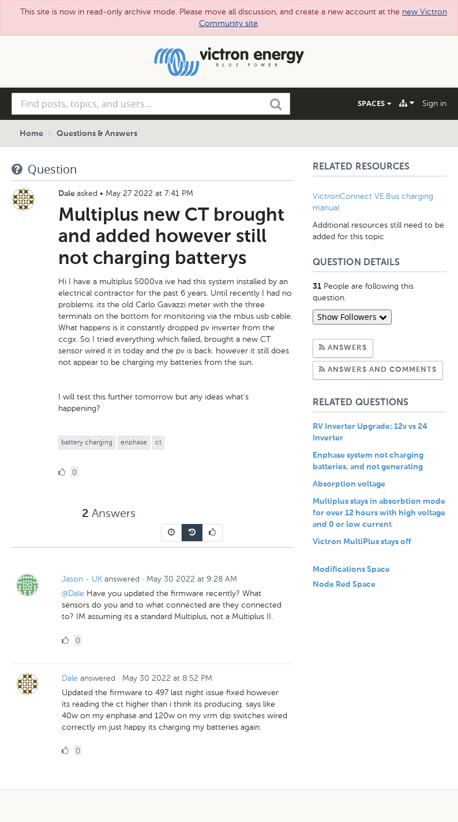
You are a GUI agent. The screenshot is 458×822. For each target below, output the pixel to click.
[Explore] (406, 103)
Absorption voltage (349, 484)
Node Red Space (344, 584)
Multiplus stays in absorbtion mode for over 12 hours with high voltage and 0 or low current (379, 513)
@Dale (74, 593)
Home (31, 134)
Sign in (434, 103)
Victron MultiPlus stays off (362, 542)
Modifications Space (351, 569)
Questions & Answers (97, 134)
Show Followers (352, 316)
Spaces (374, 103)
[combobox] (151, 104)
